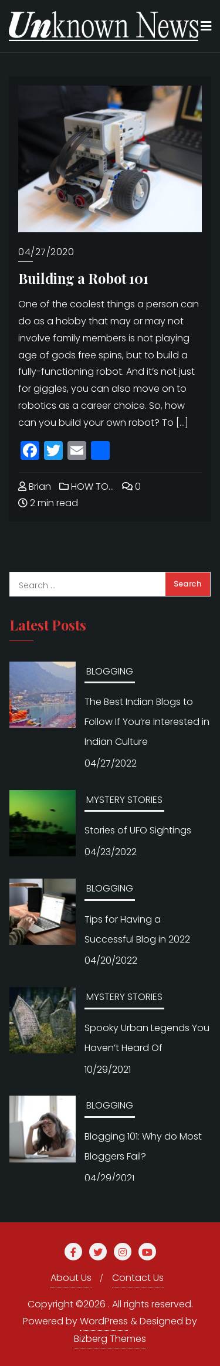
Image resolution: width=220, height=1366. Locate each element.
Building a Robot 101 (83, 278)
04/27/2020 (46, 252)
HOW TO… (86, 486)
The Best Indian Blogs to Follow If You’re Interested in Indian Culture (146, 721)
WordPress (104, 1321)
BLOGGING (109, 671)
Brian (34, 486)
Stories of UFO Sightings (137, 830)
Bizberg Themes (110, 1338)
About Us (71, 1277)
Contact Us (138, 1277)
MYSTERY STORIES (124, 799)
